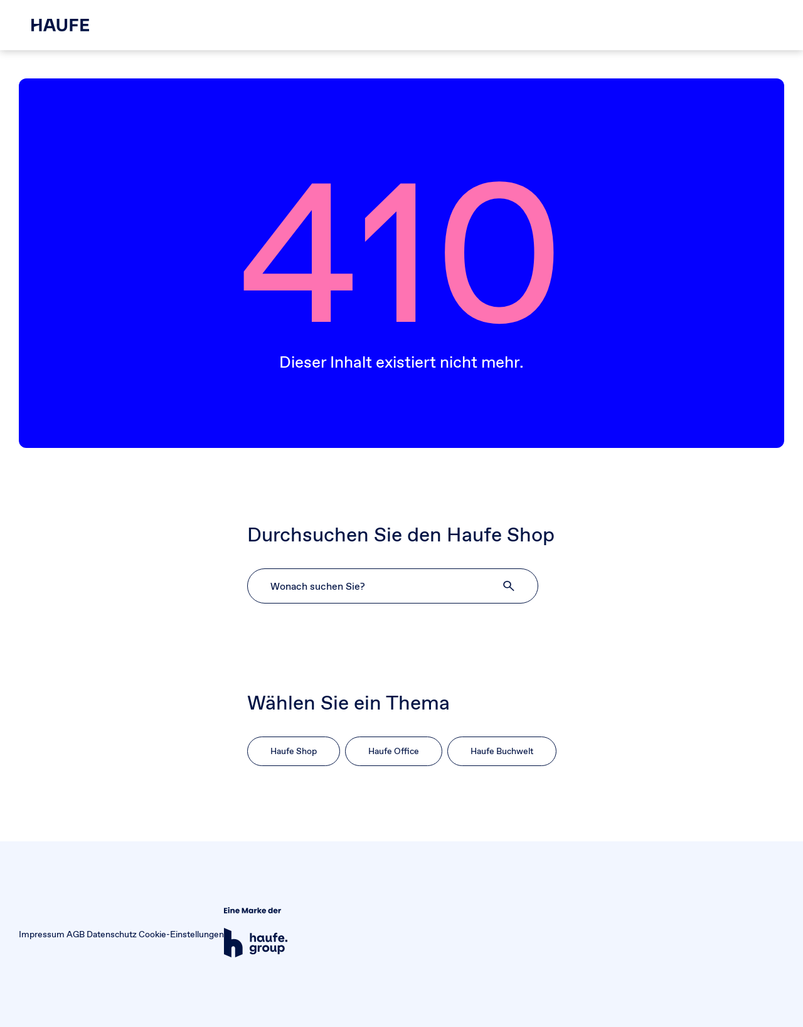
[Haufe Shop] (60, 25)
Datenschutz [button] (112, 934)
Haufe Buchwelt (502, 751)
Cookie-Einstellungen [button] (181, 934)
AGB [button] (75, 934)
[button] (509, 586)
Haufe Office (393, 751)
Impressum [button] (42, 934)
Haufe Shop (293, 751)
